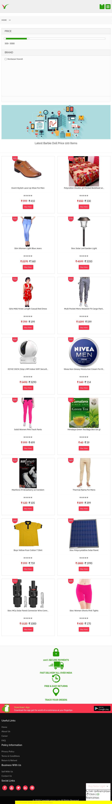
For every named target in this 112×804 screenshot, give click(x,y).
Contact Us (7, 776)
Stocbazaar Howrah (14, 59)
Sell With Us (7, 771)
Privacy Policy (8, 751)
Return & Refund (9, 760)
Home (4, 727)
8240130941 (92, 797)
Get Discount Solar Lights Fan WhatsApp (34, 802)
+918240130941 (101, 791)
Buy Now (28, 207)
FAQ (4, 740)
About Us (6, 731)
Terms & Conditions (11, 756)
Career (5, 736)
